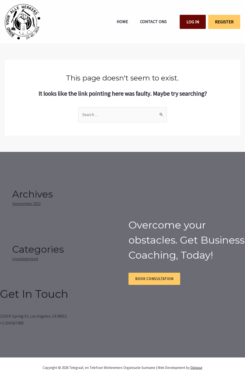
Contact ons (153, 21)
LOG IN (192, 22)
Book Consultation (154, 279)
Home (122, 21)
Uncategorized (25, 258)
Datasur (196, 367)
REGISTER (224, 22)
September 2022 (26, 203)
